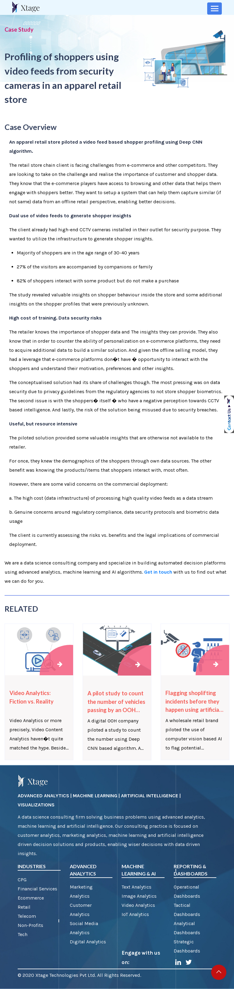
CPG (22, 879)
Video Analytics (138, 905)
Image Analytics (139, 896)
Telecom (27, 916)
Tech (22, 934)
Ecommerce (31, 898)
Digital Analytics (88, 942)
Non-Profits (30, 925)
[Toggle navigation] (214, 8)
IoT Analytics (135, 914)
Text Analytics (136, 887)
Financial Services (37, 889)
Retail (24, 907)
